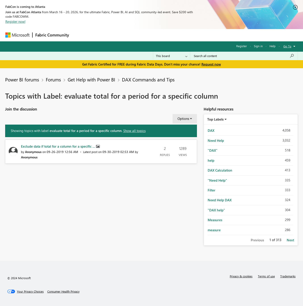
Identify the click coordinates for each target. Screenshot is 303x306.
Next (290, 240)
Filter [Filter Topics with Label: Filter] (211, 190)
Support (193, 35)
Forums (79, 35)
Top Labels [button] (215, 119)
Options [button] (183, 118)
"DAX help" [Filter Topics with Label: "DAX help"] (216, 210)
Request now (211, 64)
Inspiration (99, 35)
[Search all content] (244, 56)
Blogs (157, 35)
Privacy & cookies (241, 276)
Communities (137, 35)
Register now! (15, 21)
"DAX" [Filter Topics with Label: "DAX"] (212, 150)
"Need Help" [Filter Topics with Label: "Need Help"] (217, 180)
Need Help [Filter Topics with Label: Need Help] (216, 140)
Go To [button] (287, 46)
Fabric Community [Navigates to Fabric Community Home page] (52, 35)
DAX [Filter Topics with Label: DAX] (211, 130)
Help (273, 46)
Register (241, 46)
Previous (257, 240)
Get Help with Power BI (91, 79)
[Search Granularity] (171, 56)
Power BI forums (22, 79)
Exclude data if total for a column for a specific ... (58, 146)
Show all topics (134, 130)
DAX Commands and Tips (148, 79)
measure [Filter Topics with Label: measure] (214, 230)
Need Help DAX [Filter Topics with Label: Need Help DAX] (220, 200)
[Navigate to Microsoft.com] (17, 35)
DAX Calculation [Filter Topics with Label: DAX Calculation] (220, 170)
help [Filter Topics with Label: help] (211, 160)
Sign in (258, 46)
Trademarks (288, 276)
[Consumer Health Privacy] (63, 291)
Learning (174, 35)
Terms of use (266, 276)
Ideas (117, 35)
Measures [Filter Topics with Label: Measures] (215, 220)
